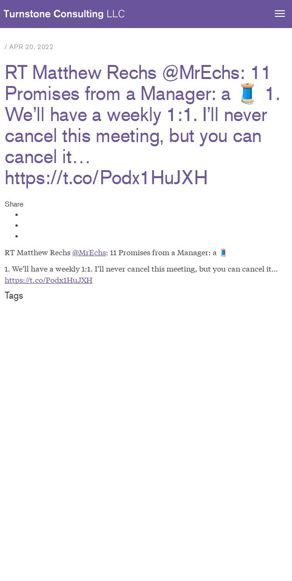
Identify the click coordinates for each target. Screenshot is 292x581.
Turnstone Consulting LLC (64, 14)
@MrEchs (89, 251)
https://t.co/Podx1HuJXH (48, 279)
